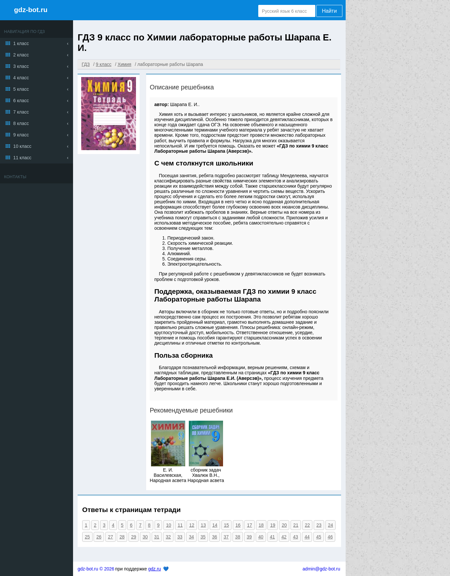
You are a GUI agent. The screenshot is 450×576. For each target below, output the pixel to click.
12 (191, 525)
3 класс (21, 66)
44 (307, 536)
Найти (329, 11)
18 (261, 525)
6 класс (21, 100)
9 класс (21, 134)
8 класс (21, 123)
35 (203, 536)
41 (272, 536)
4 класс (21, 77)
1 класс (21, 43)
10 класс (22, 146)
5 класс (21, 89)
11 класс (22, 157)
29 (133, 536)
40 (260, 536)
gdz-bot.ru (31, 9)
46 (330, 536)
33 (180, 536)
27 (110, 536)
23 (319, 525)
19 (272, 525)
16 (238, 525)
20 (284, 525)
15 (226, 525)
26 (98, 536)
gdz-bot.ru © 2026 (96, 568)
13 (203, 525)
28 (122, 536)
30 (145, 536)
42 (284, 536)
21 (295, 525)
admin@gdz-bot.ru (321, 568)
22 (307, 525)
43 (295, 536)
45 (318, 536)
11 (180, 525)
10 (168, 525)
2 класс (21, 54)
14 (215, 525)
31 (156, 536)
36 (214, 536)
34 (191, 536)
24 (330, 525)
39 (249, 536)
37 (226, 536)
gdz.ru (154, 568)
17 (249, 525)
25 (87, 536)
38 (237, 536)
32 (168, 536)
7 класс (21, 112)
